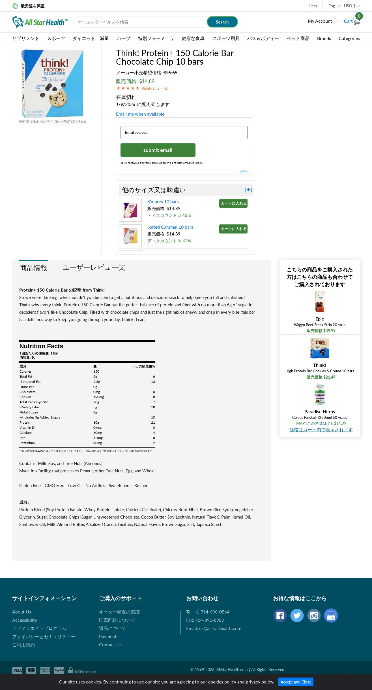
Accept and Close (296, 682)
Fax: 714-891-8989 (205, 620)
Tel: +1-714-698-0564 (207, 611)
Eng (331, 5)
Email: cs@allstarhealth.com (213, 628)
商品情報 (33, 267)
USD (350, 5)
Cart (352, 21)
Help (313, 5)
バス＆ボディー (263, 38)
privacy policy (259, 681)
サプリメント (25, 38)
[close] (244, 171)
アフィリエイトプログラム (39, 628)
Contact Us (110, 644)
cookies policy (222, 681)
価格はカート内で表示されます (321, 429)
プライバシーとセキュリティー (44, 636)
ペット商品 (298, 38)
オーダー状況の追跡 (119, 611)
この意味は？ (319, 423)
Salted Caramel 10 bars (170, 227)
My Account (320, 21)
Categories (349, 38)
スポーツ (56, 38)
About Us (21, 611)
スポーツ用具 (226, 38)
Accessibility (24, 620)
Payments (109, 636)
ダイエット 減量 (91, 38)
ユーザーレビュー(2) (94, 267)
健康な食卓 (193, 38)
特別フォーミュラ (156, 38)
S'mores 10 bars (163, 201)
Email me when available (140, 113)
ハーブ (123, 38)
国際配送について (117, 620)
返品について (112, 628)
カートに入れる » (234, 203)
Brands (324, 38)
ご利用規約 (23, 644)
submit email (157, 150)
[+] (248, 190)
